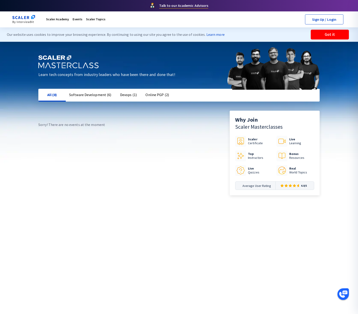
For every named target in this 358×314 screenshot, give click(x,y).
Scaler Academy (57, 19)
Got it (330, 34)
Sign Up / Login (324, 19)
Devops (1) (128, 94)
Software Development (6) (90, 94)
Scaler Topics (95, 19)
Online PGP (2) (157, 94)
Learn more (215, 34)
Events (77, 19)
